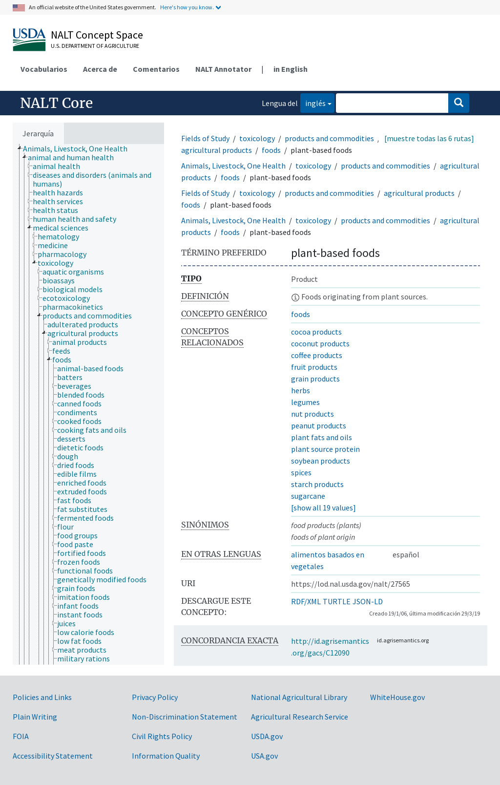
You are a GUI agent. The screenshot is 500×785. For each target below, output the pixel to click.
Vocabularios (44, 69)
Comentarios (156, 69)
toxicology (257, 138)
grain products (315, 378)
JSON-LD (368, 601)
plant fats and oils (321, 437)
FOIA (21, 736)
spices (301, 472)
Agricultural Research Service (299, 716)
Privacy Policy (155, 697)
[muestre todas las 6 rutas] (429, 138)
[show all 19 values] (323, 507)
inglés (313, 102)
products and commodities (329, 138)
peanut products (318, 425)
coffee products (316, 355)
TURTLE (337, 601)
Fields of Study (205, 138)
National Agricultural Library (299, 697)
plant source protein (325, 449)
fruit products (314, 367)
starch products (317, 484)
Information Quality (166, 756)
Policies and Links (42, 697)
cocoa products (316, 332)
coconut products (320, 343)
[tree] (88, 404)
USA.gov (264, 756)
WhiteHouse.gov (397, 697)
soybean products (320, 461)
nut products (312, 414)
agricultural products (216, 150)
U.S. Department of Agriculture (95, 45)
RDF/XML (306, 601)
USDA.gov (267, 736)
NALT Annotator (223, 69)
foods (271, 150)
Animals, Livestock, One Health (233, 165)
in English (290, 69)
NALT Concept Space (97, 35)
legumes (305, 402)
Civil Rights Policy (162, 736)
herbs (300, 390)
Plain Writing (35, 716)
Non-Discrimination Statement (184, 716)
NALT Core (56, 103)
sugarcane (308, 496)
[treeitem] (79, 148)
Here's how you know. (187, 7)
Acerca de (100, 69)
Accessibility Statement (53, 756)
